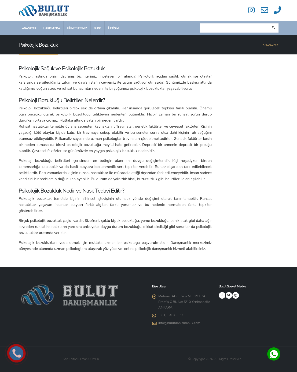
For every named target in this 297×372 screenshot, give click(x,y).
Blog (97, 28)
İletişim (113, 28)
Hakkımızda (51, 28)
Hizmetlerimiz (77, 28)
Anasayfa (29, 28)
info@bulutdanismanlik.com (179, 322)
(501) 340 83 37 (170, 315)
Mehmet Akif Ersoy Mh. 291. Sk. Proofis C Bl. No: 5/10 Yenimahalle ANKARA (184, 302)
